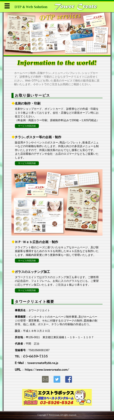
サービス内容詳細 (27, 126)
